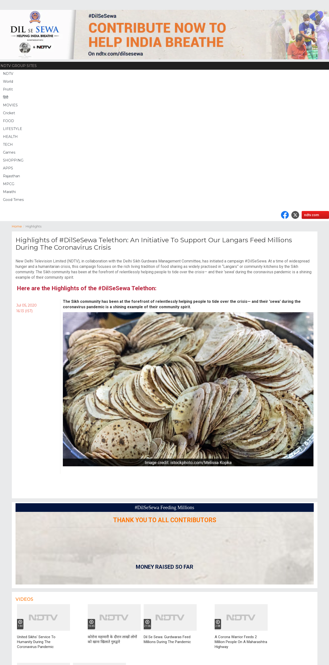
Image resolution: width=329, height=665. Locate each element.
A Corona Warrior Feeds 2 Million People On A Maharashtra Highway (241, 642)
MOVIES (10, 105)
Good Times (13, 199)
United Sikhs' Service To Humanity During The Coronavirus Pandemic (36, 642)
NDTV (8, 73)
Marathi (9, 192)
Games (9, 152)
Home (19, 226)
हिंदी (5, 97)
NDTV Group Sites (18, 66)
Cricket (9, 113)
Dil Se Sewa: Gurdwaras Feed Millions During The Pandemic (167, 639)
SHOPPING (13, 160)
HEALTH (10, 136)
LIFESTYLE (12, 129)
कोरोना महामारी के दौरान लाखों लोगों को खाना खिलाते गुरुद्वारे (112, 639)
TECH (8, 144)
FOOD (8, 121)
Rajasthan (11, 176)
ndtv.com (311, 215)
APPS (8, 168)
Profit (8, 89)
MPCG (8, 184)
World (8, 81)
